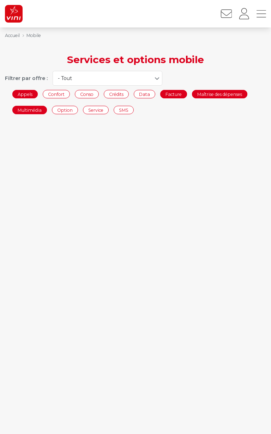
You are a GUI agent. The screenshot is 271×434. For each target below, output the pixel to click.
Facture (173, 94)
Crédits (116, 94)
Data (144, 94)
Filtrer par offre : (26, 78)
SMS (123, 110)
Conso (87, 94)
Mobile (33, 35)
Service (95, 110)
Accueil (12, 35)
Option (65, 110)
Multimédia (30, 110)
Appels (25, 94)
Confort (56, 94)
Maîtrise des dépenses (219, 94)
